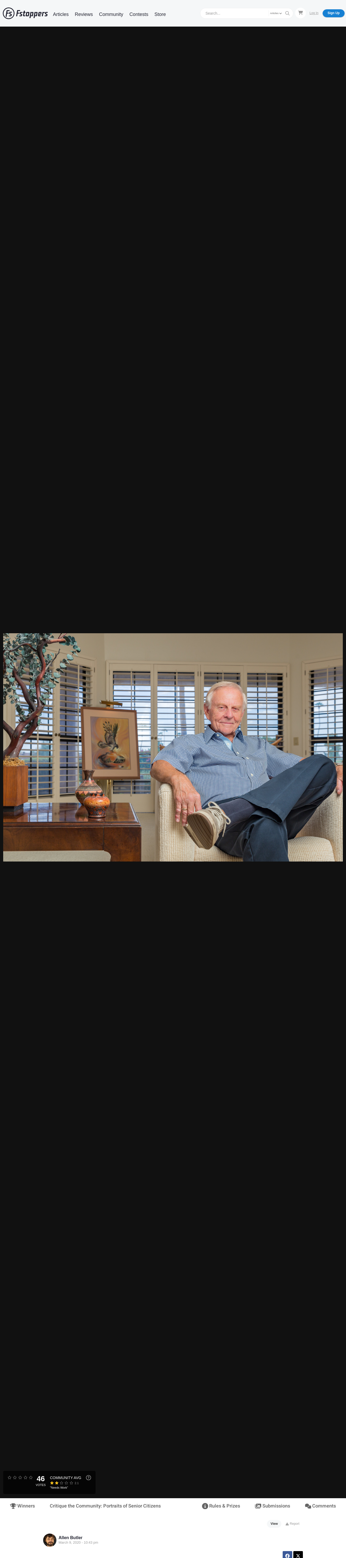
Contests (138, 14)
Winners (22, 1506)
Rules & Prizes (221, 1506)
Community (111, 14)
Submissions (272, 1506)
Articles (61, 14)
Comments (320, 1506)
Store (160, 14)
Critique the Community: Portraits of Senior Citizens (105, 1506)
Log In (314, 13)
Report (292, 1524)
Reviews (84, 14)
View (274, 1524)
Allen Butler (71, 1537)
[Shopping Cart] (300, 13)
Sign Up (334, 13)
